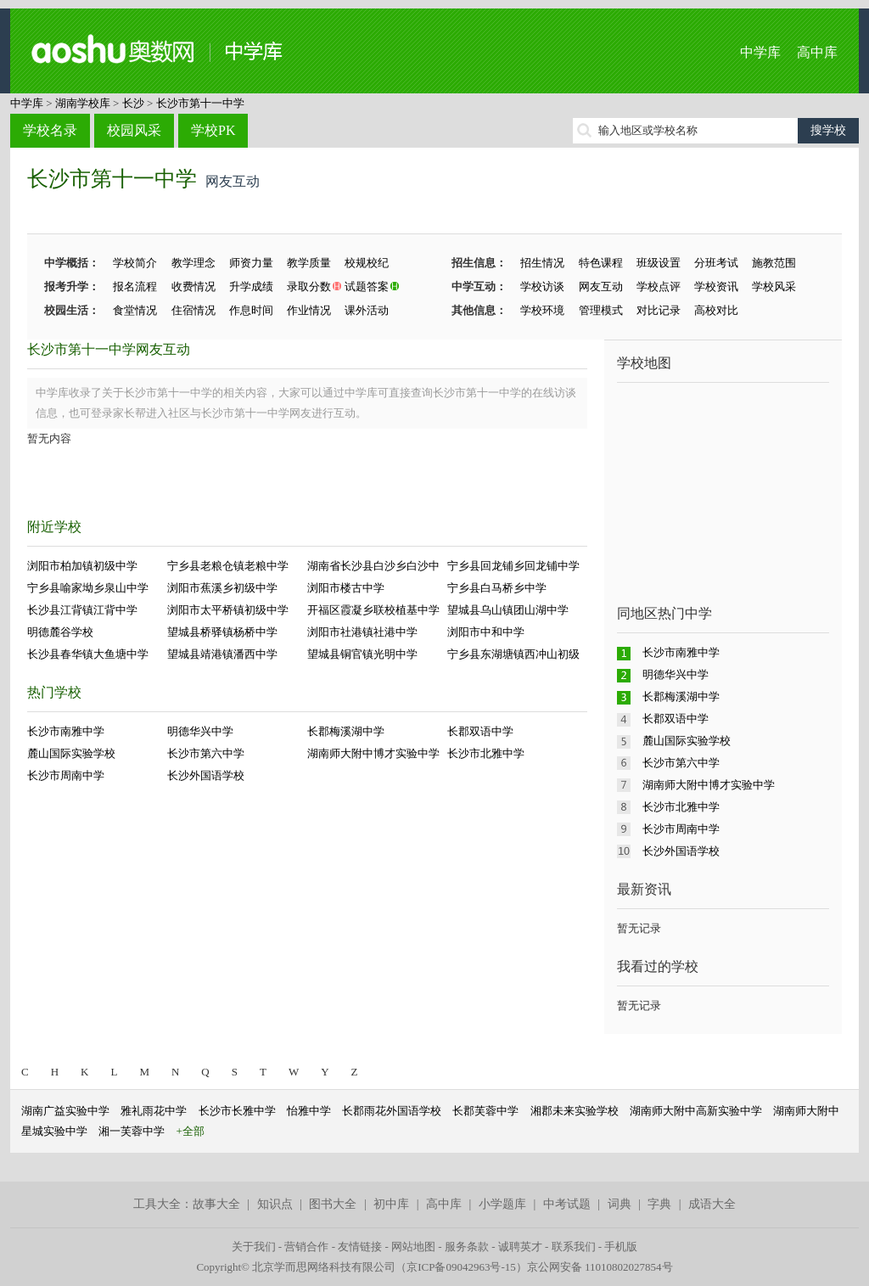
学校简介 (135, 262)
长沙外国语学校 (205, 775)
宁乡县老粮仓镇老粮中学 (228, 565)
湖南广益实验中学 (65, 1110)
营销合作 (306, 1246)
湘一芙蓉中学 (131, 1131)
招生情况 (542, 262)
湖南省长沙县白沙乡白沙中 (373, 565)
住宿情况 (193, 310)
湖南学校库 (82, 103)
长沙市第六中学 (205, 753)
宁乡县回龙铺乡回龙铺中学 (513, 565)
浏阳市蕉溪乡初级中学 (222, 587)
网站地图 (413, 1246)
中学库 (760, 52)
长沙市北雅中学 (485, 753)
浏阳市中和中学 (485, 632)
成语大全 (712, 1204)
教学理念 (193, 262)
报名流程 (135, 286)
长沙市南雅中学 (65, 731)
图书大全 (332, 1204)
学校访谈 (542, 286)
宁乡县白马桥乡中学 (497, 587)
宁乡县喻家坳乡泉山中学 (88, 587)
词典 (619, 1204)
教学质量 (309, 262)
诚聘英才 (520, 1246)
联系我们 (574, 1246)
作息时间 (251, 310)
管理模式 (601, 310)
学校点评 (658, 286)
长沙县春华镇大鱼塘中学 (88, 654)
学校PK (213, 130)
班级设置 (658, 262)
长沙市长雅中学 (237, 1110)
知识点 (275, 1204)
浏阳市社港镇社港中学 (362, 632)
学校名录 (50, 130)
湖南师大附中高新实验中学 (696, 1110)
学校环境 (542, 310)
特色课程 (601, 262)
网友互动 (601, 286)
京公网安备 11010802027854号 (600, 1267)
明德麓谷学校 (60, 632)
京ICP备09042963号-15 (461, 1267)
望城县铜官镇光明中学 (362, 654)
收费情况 (193, 286)
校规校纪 (367, 262)
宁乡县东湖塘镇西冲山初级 (513, 654)
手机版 (620, 1246)
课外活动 (367, 310)
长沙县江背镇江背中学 (82, 610)
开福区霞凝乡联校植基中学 (373, 610)
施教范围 (774, 262)
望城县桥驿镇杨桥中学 (222, 632)
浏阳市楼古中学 (345, 587)
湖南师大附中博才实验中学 (373, 753)
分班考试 (716, 262)
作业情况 (309, 310)
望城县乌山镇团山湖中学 (508, 610)
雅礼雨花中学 (154, 1110)
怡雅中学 (309, 1110)
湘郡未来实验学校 (574, 1110)
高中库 (817, 52)
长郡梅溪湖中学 (345, 731)
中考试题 (567, 1204)
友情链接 (360, 1246)
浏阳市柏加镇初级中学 (82, 565)
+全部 (191, 1131)
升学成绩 (251, 286)
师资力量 (251, 262)
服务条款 (467, 1246)
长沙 (133, 103)
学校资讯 (716, 286)
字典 (659, 1204)
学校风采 (774, 286)
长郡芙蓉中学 (485, 1110)
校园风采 (134, 130)
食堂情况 (135, 310)
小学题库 (502, 1204)
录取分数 (309, 286)
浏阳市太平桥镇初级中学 (228, 610)
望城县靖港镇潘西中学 (222, 654)
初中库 (391, 1204)
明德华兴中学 (200, 731)
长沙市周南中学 (65, 775)
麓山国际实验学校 (71, 753)
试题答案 (367, 286)
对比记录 (658, 310)
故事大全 (216, 1204)
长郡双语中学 (480, 731)
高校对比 (716, 310)
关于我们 (254, 1246)
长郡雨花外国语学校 (391, 1110)
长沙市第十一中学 (200, 103)
